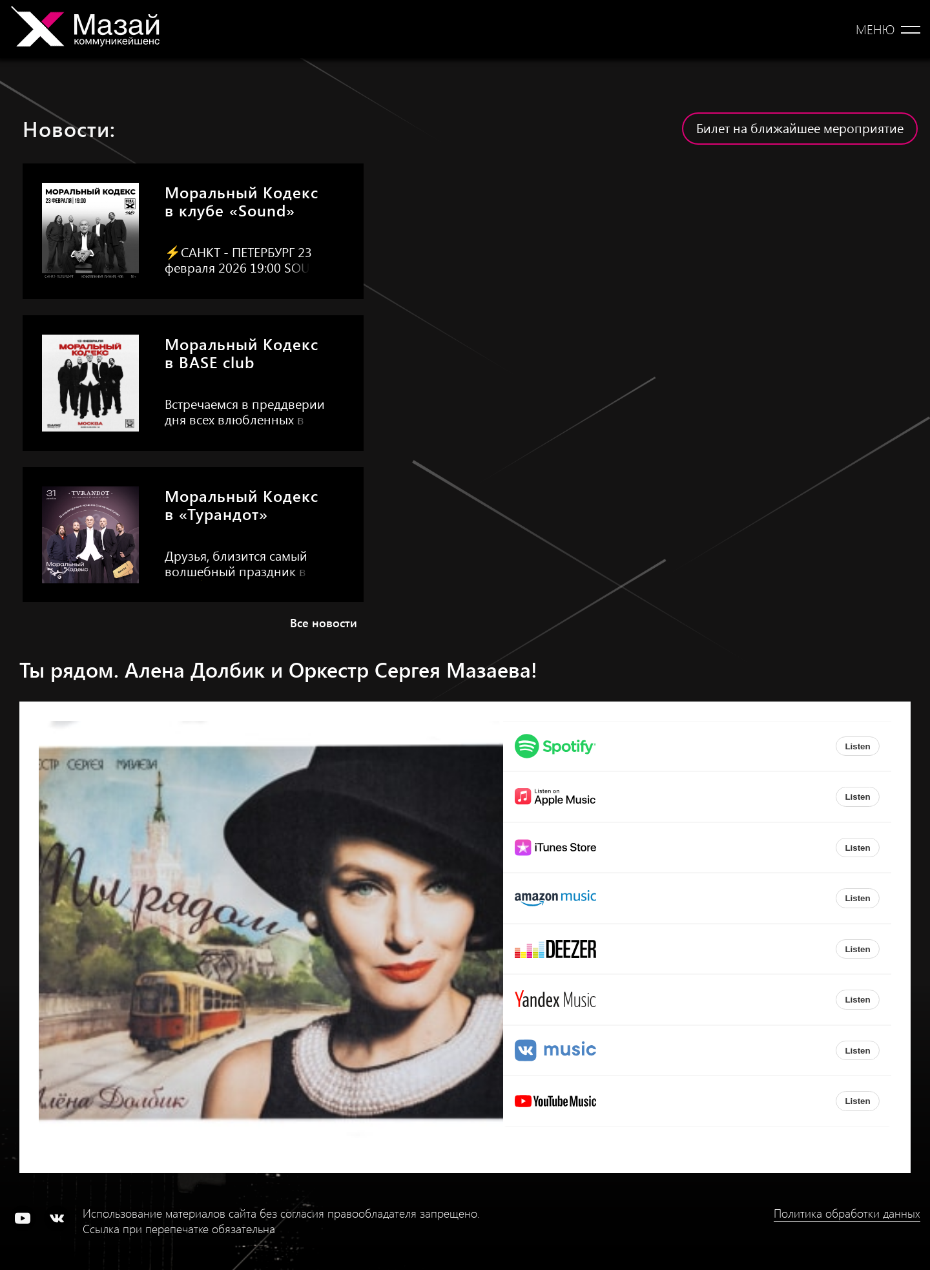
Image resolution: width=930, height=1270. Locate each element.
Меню (875, 29)
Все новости (323, 622)
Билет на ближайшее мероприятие (800, 127)
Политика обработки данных (847, 1213)
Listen (857, 746)
